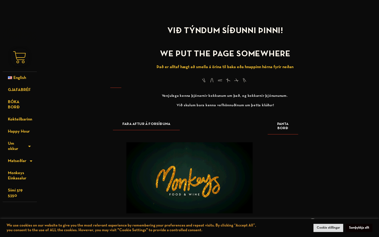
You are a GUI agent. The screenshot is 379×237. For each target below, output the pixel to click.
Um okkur (20, 146)
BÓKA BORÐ (14, 104)
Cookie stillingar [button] (328, 227)
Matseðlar (20, 161)
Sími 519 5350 (15, 193)
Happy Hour (19, 131)
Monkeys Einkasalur (17, 175)
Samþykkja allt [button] (359, 227)
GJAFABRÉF (19, 90)
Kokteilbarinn (20, 119)
